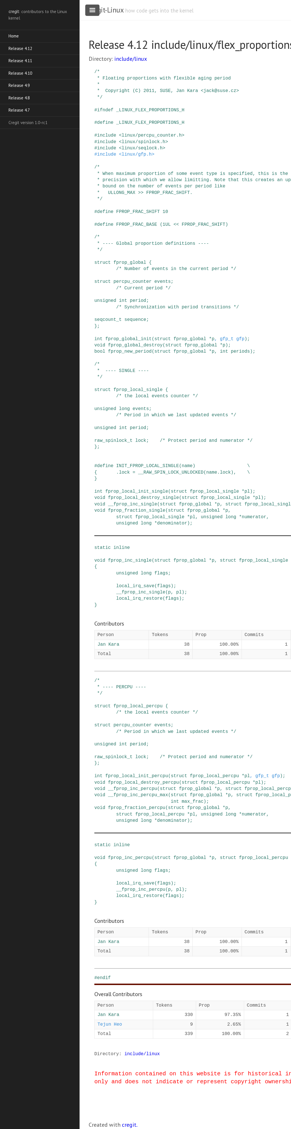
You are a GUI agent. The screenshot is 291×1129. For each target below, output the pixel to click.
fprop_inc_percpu (130, 858)
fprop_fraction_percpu (136, 808)
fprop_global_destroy (135, 345)
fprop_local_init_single (136, 491)
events (162, 282)
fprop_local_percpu (138, 706)
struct (102, 263)
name (187, 466)
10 (165, 212)
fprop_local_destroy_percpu (143, 782)
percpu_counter (132, 282)
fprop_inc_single (130, 560)
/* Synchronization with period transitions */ (177, 307)
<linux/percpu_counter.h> (151, 135)
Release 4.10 (20, 73)
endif (104, 978)
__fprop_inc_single (132, 504)
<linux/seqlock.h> (142, 148)
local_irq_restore (139, 598)
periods (240, 351)
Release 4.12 (20, 48)
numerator (254, 517)
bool (99, 351)
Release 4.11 (20, 60)
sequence (135, 320)
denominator (172, 523)
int (123, 301)
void (99, 345)
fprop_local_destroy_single (143, 498)
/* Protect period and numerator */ (206, 441)
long (124, 409)
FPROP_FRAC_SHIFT (138, 212)
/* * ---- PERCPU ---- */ (120, 687)
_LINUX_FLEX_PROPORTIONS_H (150, 110)
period (138, 301)
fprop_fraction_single (136, 510)
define (105, 123)
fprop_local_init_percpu (136, 776)
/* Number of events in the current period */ (176, 269)
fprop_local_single (138, 390)
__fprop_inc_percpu (132, 789)
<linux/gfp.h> (136, 154)
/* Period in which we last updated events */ (176, 415)
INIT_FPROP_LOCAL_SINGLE (147, 466)
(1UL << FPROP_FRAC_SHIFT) (194, 224)
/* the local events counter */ (157, 396)
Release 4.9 (19, 85)
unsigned (105, 301)
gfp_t (227, 339)
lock (140, 441)
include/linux (130, 58)
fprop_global (129, 263)
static (102, 548)
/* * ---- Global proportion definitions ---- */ (151, 243)
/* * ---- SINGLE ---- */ (121, 370)
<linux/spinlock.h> (143, 142)
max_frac (192, 801)
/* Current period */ (143, 288)
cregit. (130, 1124)
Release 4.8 (19, 98)
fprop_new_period (130, 351)
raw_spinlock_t (113, 441)
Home (14, 36)
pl (247, 491)
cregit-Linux (106, 9)
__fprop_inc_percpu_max (138, 795)
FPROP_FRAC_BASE (136, 224)
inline (121, 548)
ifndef (105, 110)
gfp (240, 339)
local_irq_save (135, 586)
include (106, 135)
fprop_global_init (128, 339)
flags (161, 573)
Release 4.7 (19, 110)
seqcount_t (108, 320)
